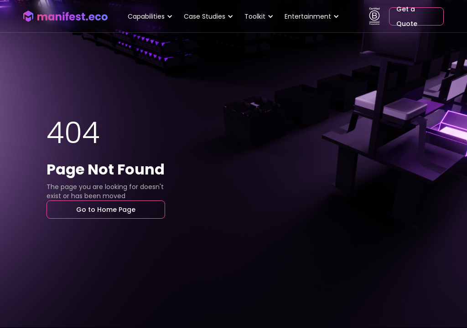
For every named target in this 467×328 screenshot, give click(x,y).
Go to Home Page (105, 209)
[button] (150, 16)
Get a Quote (406, 16)
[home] (65, 16)
